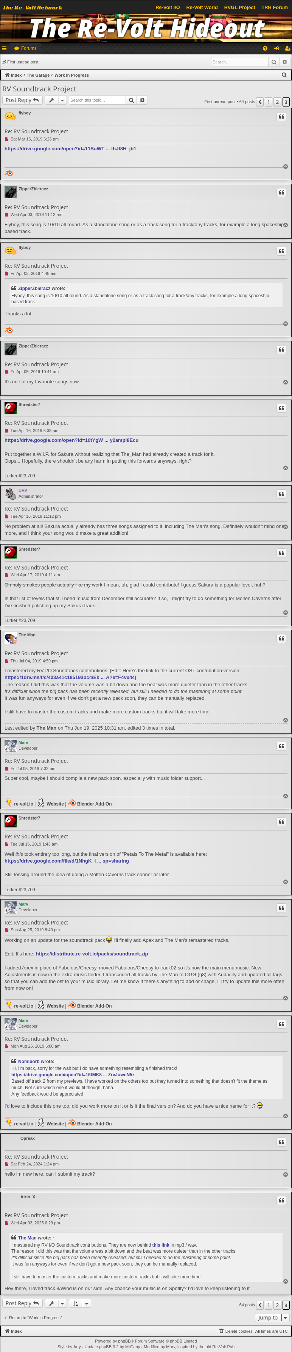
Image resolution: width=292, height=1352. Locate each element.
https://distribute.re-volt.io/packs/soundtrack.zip (92, 954)
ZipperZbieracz (33, 189)
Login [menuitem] (278, 50)
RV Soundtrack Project (39, 89)
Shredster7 (29, 404)
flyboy (25, 113)
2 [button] (277, 101)
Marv (23, 742)
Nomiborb (29, 1061)
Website (50, 802)
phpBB (124, 1341)
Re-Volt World (201, 7)
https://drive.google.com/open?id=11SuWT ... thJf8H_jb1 (71, 148)
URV (23, 490)
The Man (27, 635)
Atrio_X (27, 1197)
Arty (77, 1346)
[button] (260, 101)
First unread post (23, 62)
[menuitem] (265, 48)
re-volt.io (19, 802)
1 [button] (268, 101)
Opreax (27, 1138)
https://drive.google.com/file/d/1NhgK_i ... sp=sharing (67, 861)
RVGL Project (239, 7)
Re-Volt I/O (167, 7)
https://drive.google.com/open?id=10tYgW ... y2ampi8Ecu (71, 440)
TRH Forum (275, 7)
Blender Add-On (90, 802)
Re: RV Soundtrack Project (36, 131)
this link (160, 1245)
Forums (29, 48)
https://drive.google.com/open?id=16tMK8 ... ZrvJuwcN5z (73, 1074)
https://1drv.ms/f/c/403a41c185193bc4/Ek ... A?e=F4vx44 (70, 677)
